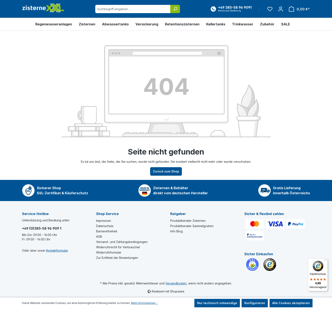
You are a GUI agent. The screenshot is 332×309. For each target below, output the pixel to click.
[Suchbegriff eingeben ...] (132, 9)
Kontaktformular (57, 250)
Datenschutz (104, 226)
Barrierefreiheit (106, 231)
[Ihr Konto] (280, 9)
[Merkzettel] (269, 9)
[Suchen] (175, 9)
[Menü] (325, 260)
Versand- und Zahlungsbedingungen (122, 242)
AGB (99, 236)
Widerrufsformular (108, 252)
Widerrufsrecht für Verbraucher (118, 247)
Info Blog (176, 231)
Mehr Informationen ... (144, 303)
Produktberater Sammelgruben (191, 226)
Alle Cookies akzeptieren (291, 303)
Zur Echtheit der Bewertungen (117, 257)
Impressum (103, 220)
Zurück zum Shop (166, 171)
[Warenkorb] (298, 9)
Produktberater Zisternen (188, 220)
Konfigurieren (254, 303)
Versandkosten (176, 283)
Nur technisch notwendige (217, 303)
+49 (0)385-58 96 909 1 (41, 228)
